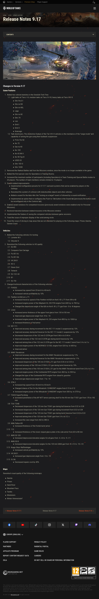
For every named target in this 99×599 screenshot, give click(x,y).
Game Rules (39, 551)
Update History (18, 15)
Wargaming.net (15, 594)
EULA (5, 560)
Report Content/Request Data (16, 556)
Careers (37, 556)
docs (9, 15)
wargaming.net (13, 572)
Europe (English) (14, 534)
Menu (94, 8)
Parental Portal (41, 547)
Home (4, 15)
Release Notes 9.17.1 (14, 511)
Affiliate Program (11, 551)
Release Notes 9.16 (85, 511)
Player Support (9, 542)
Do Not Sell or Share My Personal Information (54, 560)
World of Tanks (12, 8)
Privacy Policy (40, 542)
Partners (7, 547)
